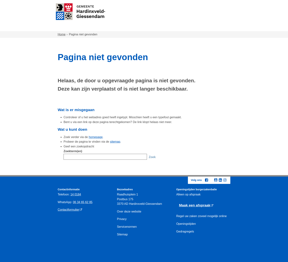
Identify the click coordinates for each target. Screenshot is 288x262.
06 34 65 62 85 (83, 202)
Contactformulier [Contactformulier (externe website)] (68, 209)
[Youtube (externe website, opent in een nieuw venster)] (216, 180)
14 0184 (75, 194)
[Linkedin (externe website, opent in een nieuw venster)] (220, 180)
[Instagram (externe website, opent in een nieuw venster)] (225, 180)
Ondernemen (188, 28)
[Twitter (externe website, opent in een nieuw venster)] (211, 180)
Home (65, 28)
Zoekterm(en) (73, 151)
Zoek (152, 157)
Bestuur (212, 28)
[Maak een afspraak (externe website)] (196, 205)
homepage (96, 137)
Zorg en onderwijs (134, 28)
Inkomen (163, 28)
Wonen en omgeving (94, 28)
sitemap (115, 141)
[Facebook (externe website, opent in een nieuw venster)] (206, 180)
